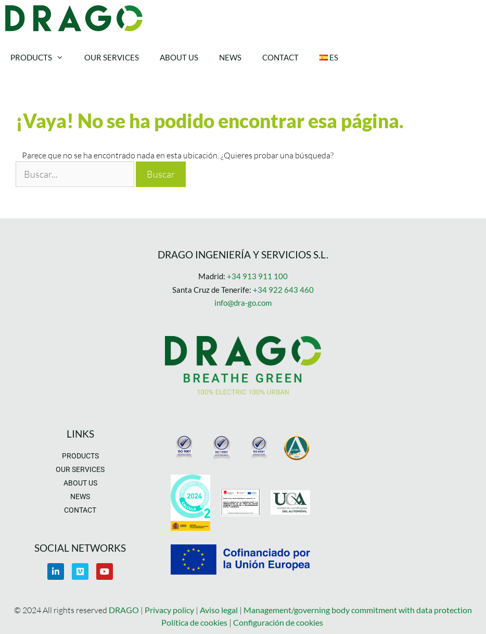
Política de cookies (194, 622)
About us (179, 57)
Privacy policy (170, 610)
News (230, 57)
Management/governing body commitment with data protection (358, 610)
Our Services (111, 57)
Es (328, 57)
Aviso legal (218, 610)
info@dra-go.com (243, 302)
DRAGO (124, 610)
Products (42, 57)
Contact (280, 57)
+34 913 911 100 (257, 276)
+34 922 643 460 (283, 289)
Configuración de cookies (278, 622)
